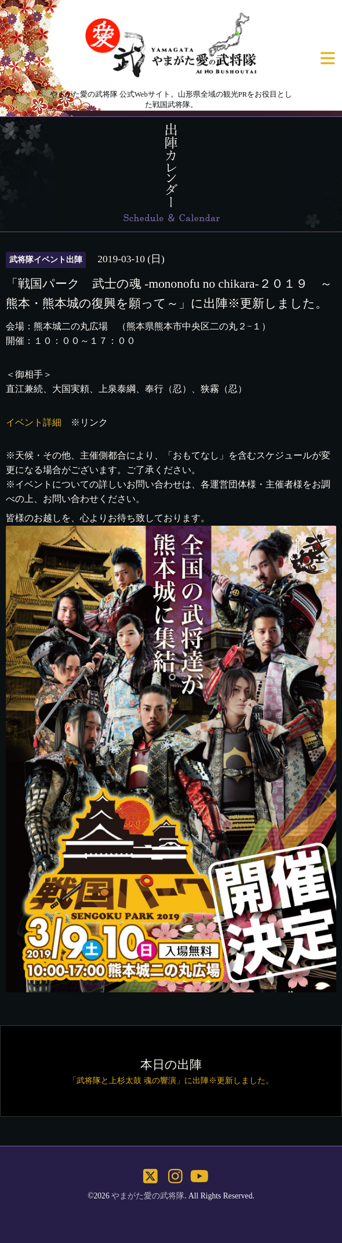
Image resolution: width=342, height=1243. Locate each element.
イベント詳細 (33, 422)
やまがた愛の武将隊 (147, 1195)
